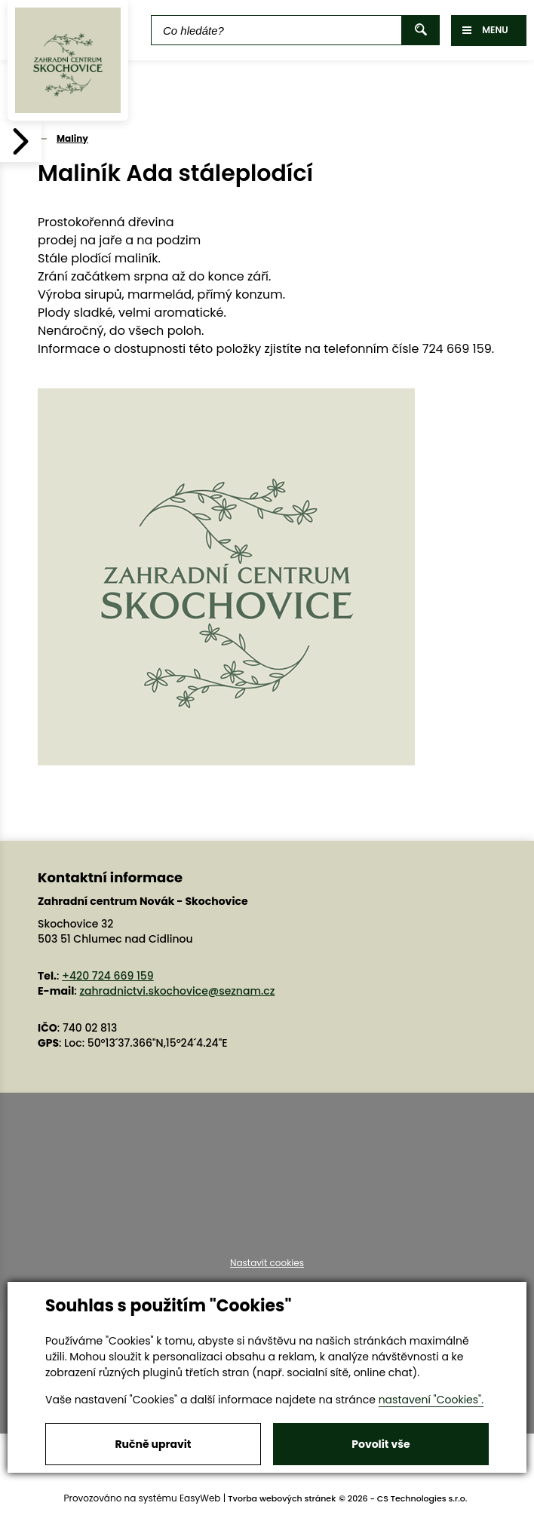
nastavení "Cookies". (431, 1399)
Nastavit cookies (267, 1263)
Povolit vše (380, 1444)
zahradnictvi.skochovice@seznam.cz (177, 990)
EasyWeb (200, 1498)
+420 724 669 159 (108, 975)
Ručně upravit (153, 1444)
